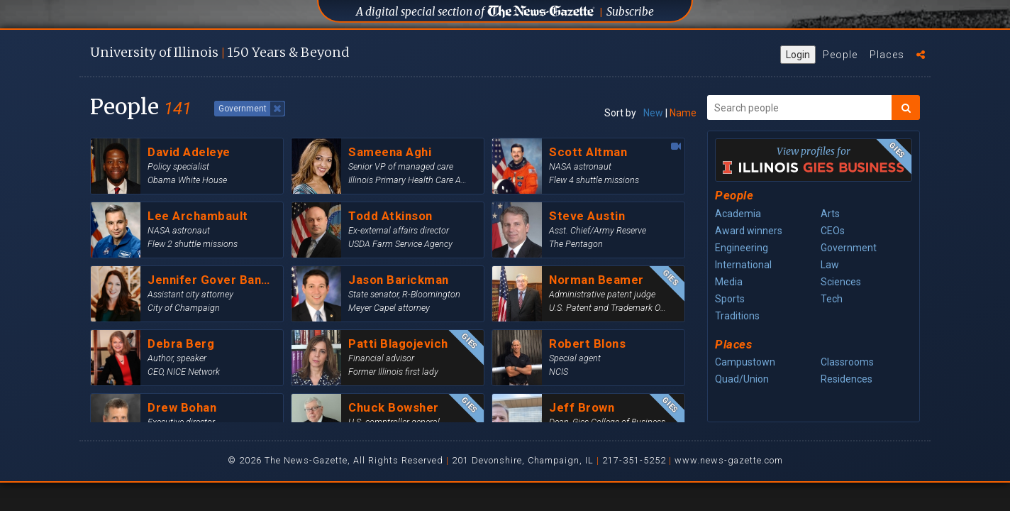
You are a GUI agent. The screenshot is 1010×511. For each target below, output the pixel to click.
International (743, 264)
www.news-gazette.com (729, 460)
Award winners (748, 230)
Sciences (841, 281)
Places (887, 54)
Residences (846, 379)
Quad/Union (742, 379)
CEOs (833, 230)
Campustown (745, 362)
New (653, 113)
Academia (738, 213)
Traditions (737, 316)
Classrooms (847, 362)
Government (849, 247)
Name (683, 113)
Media (729, 281)
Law (830, 264)
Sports (730, 298)
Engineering (741, 247)
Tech (832, 298)
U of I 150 (219, 52)
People (840, 54)
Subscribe (630, 11)
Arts (830, 213)
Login (798, 54)
